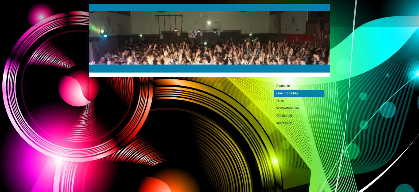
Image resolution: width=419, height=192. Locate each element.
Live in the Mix (287, 93)
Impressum (284, 123)
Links (280, 101)
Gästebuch (284, 116)
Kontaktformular (287, 108)
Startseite (283, 86)
